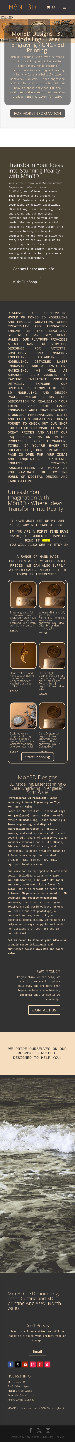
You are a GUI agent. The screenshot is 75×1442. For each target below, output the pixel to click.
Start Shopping (37, 757)
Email (37, 1351)
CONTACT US (44, 1010)
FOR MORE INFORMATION (37, 113)
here (46, 541)
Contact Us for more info (33, 269)
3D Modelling (37, 798)
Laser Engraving (36, 802)
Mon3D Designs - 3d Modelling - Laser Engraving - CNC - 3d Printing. (37, 42)
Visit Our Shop (25, 282)
